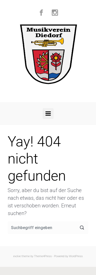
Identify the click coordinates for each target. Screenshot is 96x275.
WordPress (76, 256)
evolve (17, 256)
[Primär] (48, 113)
